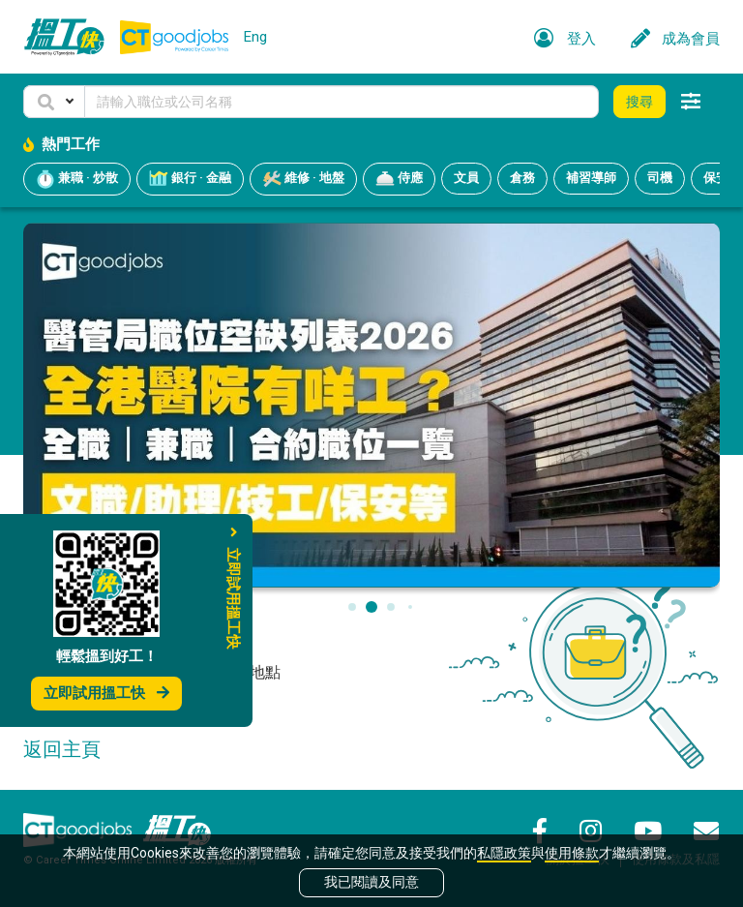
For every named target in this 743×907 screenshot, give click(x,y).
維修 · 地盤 (303, 179)
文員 (466, 177)
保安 (715, 177)
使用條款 (572, 853)
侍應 (399, 179)
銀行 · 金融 (190, 179)
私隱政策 (504, 853)
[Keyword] (341, 101)
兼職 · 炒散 (77, 179)
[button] (54, 101)
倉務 (522, 177)
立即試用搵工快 (106, 693)
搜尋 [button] (639, 101)
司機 (659, 177)
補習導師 (591, 177)
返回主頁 (62, 749)
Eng (255, 36)
